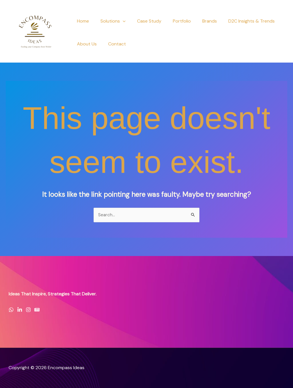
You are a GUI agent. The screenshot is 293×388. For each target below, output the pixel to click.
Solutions (109, 21)
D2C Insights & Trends (239, 21)
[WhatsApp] (11, 310)
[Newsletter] (36, 310)
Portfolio (174, 21)
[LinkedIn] (19, 310)
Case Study (143, 21)
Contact (113, 44)
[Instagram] (28, 310)
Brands (199, 21)
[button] (119, 21)
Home (82, 21)
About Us (86, 44)
